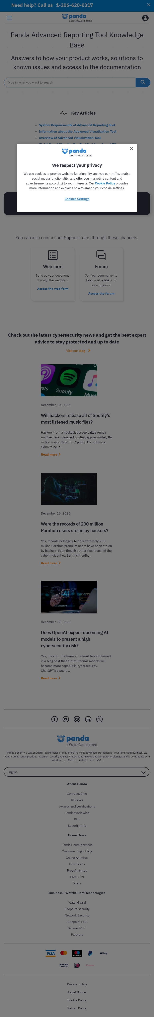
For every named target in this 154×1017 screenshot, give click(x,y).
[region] (77, 178)
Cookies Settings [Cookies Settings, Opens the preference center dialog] (77, 199)
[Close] (131, 148)
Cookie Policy (105, 183)
